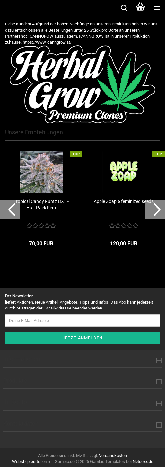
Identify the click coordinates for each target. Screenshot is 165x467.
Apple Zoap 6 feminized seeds (124, 201)
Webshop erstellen (29, 461)
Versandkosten (113, 455)
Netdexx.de (143, 461)
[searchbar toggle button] (124, 8)
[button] (10, 209)
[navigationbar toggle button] (157, 8)
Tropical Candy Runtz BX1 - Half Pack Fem (41, 204)
